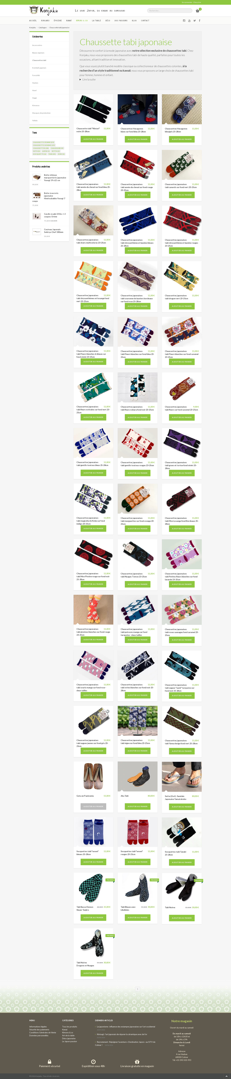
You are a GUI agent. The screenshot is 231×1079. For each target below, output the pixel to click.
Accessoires (37, 45)
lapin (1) (46, 151)
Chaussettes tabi (39, 60)
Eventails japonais (39, 68)
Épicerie (58, 20)
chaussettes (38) (41, 148)
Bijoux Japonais (38, 53)
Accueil (33, 20)
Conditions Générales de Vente (42, 1032)
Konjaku (45, 20)
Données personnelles (38, 1035)
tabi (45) (52, 154)
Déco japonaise (68, 1038)
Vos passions (121, 20)
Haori (34, 90)
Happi (34, 98)
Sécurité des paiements (39, 1029)
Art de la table (68, 1035)
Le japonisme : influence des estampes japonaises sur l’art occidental (126, 1026)
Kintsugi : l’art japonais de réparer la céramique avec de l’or (122, 1034)
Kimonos (35, 105)
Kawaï (69, 20)
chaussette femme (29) (43, 142)
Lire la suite (89, 79)
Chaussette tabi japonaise (126, 41)
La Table (96, 20)
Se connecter (187, 2)
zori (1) (61, 154)
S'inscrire (197, 2)
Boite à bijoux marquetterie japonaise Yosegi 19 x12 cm (55, 177)
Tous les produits (69, 1026)
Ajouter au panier (93, 139)
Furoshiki (36, 75)
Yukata (34, 120)
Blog (134, 20)
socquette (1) (39, 154)
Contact (145, 20)
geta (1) (36, 151)
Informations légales (38, 1026)
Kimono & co (82, 20)
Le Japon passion (69, 1041)
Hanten (35, 83)
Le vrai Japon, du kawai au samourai (100, 10)
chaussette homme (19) (44, 145)
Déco (107, 20)
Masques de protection (41, 113)
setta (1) (56, 151)
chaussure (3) (57, 148)
